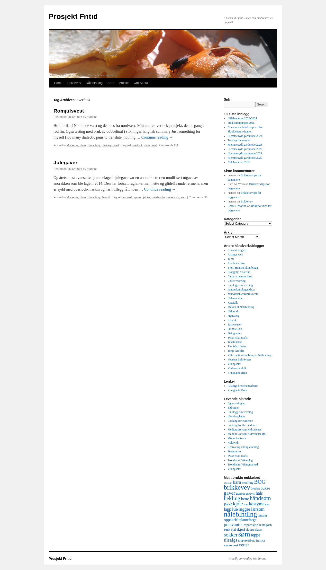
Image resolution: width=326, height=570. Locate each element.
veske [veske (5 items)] (228, 545)
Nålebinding (94, 83)
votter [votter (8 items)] (244, 545)
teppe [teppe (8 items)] (255, 535)
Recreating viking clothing (243, 447)
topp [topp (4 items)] (241, 540)
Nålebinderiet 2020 (239, 162)
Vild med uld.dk (237, 368)
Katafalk (233, 302)
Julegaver (65, 162)
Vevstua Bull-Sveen (239, 359)
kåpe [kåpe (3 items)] (267, 504)
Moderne (72, 145)
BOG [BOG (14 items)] (260, 482)
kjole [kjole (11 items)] (238, 503)
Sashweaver (235, 324)
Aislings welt (235, 254)
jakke (146, 197)
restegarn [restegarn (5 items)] (265, 525)
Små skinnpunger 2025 (241, 122)
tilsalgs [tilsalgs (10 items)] (230, 540)
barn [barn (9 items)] (237, 482)
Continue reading (157, 137)
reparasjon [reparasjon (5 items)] (251, 525)
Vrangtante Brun (237, 372)
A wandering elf (237, 250)
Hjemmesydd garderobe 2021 (245, 153)
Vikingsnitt (234, 364)
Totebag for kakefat (239, 140)
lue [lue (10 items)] (235, 509)
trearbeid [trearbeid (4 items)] (249, 540)
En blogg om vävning (240, 285)
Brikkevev (74, 83)
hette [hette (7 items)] (245, 499)
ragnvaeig (233, 315)
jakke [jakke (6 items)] (228, 504)
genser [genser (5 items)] (240, 493)
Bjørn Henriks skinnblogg (243, 267)
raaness (92, 117)
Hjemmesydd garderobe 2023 (245, 144)
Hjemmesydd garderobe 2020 (245, 157)
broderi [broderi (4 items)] (255, 488)
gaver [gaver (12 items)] (229, 493)
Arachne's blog (236, 263)
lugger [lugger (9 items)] (244, 509)
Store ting (93, 145)
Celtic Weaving (237, 280)
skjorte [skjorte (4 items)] (250, 529)
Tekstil (105, 197)
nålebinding (159, 197)
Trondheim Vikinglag (240, 460)
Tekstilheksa (235, 342)
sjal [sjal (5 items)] (233, 529)
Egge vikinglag (236, 403)
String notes (235, 333)
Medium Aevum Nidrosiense (245, 429)
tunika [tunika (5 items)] (260, 540)
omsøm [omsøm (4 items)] (262, 515)
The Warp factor (237, 346)
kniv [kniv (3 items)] (246, 504)
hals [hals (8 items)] (259, 493)
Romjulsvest (69, 111)
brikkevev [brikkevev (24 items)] (237, 487)
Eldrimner (234, 407)
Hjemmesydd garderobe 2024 (245, 136)
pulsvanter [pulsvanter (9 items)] (233, 524)
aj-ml (231, 259)
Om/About (141, 83)
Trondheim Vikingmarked (243, 464)
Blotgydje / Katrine (239, 272)
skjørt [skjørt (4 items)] (258, 529)
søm (147, 145)
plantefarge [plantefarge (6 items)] (248, 520)
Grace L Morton (237, 206)
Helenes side (235, 298)
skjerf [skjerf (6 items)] (240, 529)
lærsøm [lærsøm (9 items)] (258, 509)
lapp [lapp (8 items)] (227, 509)
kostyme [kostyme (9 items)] (256, 503)
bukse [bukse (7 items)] (265, 488)
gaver (137, 197)
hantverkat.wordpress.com (243, 294)
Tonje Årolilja (236, 350)
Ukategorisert (110, 145)
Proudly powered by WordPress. (247, 558)
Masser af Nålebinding (241, 307)
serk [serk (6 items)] (227, 529)
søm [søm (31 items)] (244, 534)
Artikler (124, 83)
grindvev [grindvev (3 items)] (250, 493)
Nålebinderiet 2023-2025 (242, 118)
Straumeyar (234, 451)
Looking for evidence (240, 420)
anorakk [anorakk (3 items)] (228, 483)
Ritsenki (232, 320)
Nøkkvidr (233, 311)
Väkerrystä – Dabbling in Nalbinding (249, 355)
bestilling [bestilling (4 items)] (247, 482)
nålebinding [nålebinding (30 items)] (240, 514)
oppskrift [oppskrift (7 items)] (231, 519)
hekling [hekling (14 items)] (232, 498)
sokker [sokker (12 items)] (230, 535)
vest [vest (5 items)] (235, 545)
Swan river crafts (238, 337)
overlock (137, 145)
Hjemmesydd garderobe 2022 (245, 149)
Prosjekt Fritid (73, 16)
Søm (111, 83)
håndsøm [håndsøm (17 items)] (260, 498)
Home (58, 83)
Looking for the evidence (242, 425)
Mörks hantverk (237, 438)
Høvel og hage (236, 416)
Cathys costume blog (240, 276)
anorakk (127, 197)
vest (154, 145)
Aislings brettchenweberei (243, 385)
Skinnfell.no (235, 329)
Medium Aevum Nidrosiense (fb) (247, 434)
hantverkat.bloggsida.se (241, 289)
